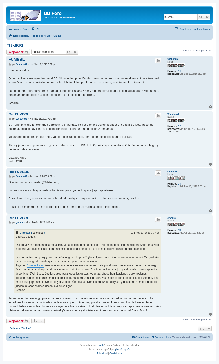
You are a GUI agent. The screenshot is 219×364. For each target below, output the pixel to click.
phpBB (100, 345)
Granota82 (172, 59)
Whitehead (173, 114)
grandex (171, 218)
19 (179, 230)
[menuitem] (35, 29)
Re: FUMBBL (19, 114)
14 (179, 71)
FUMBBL (15, 45)
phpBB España (122, 349)
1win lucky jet (35, 265)
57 (179, 126)
